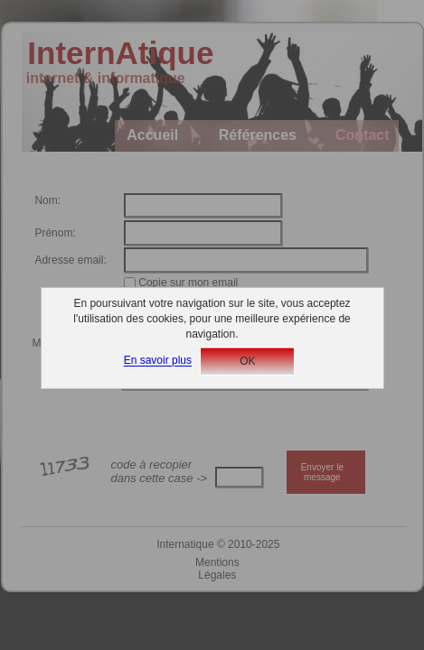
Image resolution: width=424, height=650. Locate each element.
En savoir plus (158, 361)
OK (247, 361)
